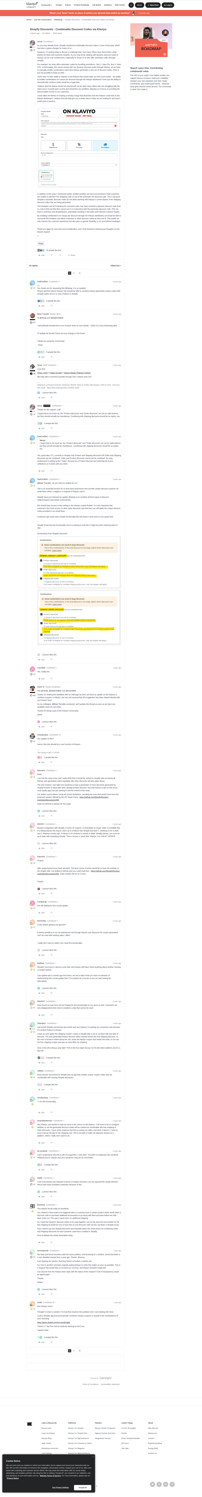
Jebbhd (40, 1071)
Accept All (82, 1488)
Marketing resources (50, 1448)
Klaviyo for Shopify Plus (77, 1433)
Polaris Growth (56, 373)
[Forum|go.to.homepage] (32, 5)
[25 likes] (49, 250)
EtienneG (41, 770)
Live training (46, 1453)
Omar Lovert (42, 373)
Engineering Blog (155, 1443)
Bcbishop (41, 1205)
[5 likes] (48, 352)
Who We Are (153, 1428)
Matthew (40, 963)
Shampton (41, 1023)
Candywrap (42, 902)
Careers (151, 1438)
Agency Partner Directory (105, 1433)
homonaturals (43, 1251)
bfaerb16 (41, 1001)
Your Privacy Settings (60, 1487)
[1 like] (47, 392)
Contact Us (152, 1453)
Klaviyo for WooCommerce (79, 1453)
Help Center (120, 5)
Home (28, 20)
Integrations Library (102, 1438)
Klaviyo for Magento (76, 1448)
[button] (139, 5)
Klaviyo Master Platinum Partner (77, 373)
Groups (59, 5)
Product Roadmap (81, 5)
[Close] (93, 1456)
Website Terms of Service (50, 1476)
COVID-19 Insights (128, 1428)
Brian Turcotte (43, 314)
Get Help (125, 1448)
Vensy (39, 41)
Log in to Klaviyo (48, 1433)
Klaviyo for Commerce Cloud (80, 1443)
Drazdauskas (42, 735)
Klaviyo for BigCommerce (78, 1438)
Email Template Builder (130, 1438)
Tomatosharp (42, 1098)
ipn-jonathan (42, 1151)
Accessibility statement (110, 1384)
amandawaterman (44, 1121)
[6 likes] (48, 1057)
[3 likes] (48, 301)
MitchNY (40, 824)
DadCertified (42, 281)
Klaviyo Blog (46, 1438)
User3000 (41, 668)
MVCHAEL (41, 921)
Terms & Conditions (91, 1384)
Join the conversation (42, 20)
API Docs (125, 1443)
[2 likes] (47, 423)
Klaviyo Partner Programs (105, 1428)
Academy (108, 5)
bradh (39, 1302)
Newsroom (152, 1433)
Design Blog (153, 1448)
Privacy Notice (13, 1478)
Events (68, 5)
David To (40, 687)
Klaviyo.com (46, 1428)
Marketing (58, 20)
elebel (39, 1178)
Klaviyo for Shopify (76, 1428)
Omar (39, 365)
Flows (40, 244)
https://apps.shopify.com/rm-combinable (53, 1322)
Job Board (96, 5)
